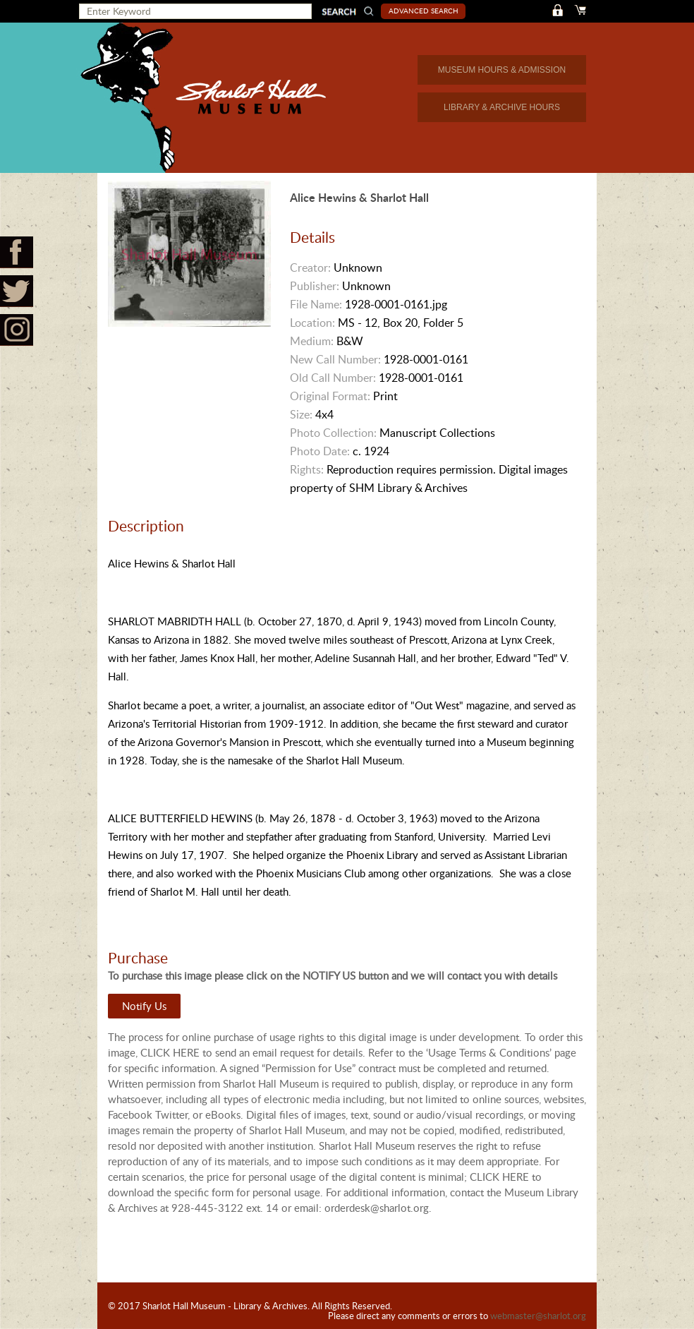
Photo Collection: (333, 432)
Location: (312, 322)
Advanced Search (423, 11)
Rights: (307, 469)
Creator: (310, 267)
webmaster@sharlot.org (538, 1315)
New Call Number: (335, 359)
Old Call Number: (333, 377)
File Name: (316, 304)
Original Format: (330, 396)
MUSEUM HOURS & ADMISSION (502, 70)
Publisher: (314, 286)
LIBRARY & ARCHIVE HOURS (502, 107)
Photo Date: (320, 451)
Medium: (312, 341)
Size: (301, 414)
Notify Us (144, 1006)
